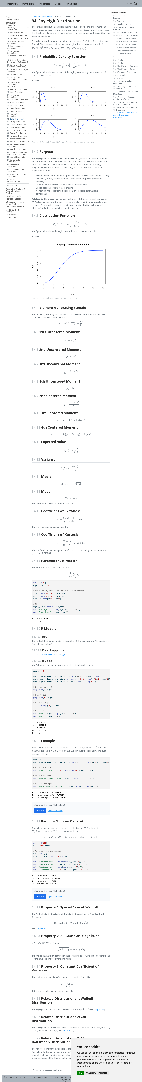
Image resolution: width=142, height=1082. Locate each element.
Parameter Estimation (124, 72)
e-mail (61, 1077)
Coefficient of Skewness (125, 66)
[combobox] (135, 4)
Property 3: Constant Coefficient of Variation (124, 98)
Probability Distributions (42, 16)
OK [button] (80, 1073)
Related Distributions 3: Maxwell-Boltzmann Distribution (125, 114)
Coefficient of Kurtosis (125, 69)
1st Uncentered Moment (125, 32)
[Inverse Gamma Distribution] (47, 1070)
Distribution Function (123, 24)
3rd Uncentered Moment (125, 38)
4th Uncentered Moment (125, 41)
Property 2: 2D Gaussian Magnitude (125, 92)
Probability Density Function (122, 17)
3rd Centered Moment (124, 47)
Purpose (118, 21)
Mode (118, 63)
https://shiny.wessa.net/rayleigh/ (50, 654)
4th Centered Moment (124, 50)
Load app (40, 810)
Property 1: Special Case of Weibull (125, 87)
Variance (119, 57)
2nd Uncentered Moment (125, 35)
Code (36, 80)
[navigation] (27, 20)
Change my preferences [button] (96, 1073)
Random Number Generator (122, 82)
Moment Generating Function (123, 28)
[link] (13, 3)
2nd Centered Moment (124, 44)
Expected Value (122, 53)
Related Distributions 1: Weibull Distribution (125, 103)
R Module (119, 75)
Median (118, 60)
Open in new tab (55, 810)
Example (119, 78)
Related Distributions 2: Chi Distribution (125, 108)
